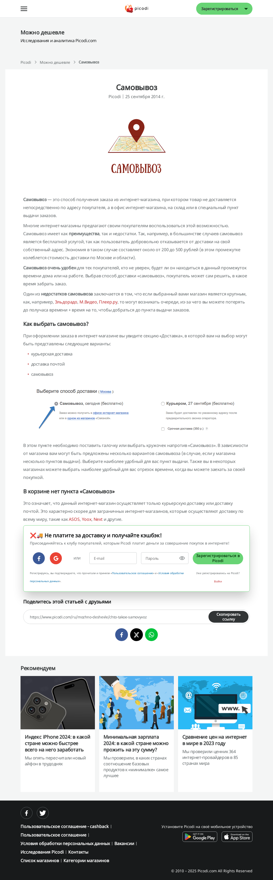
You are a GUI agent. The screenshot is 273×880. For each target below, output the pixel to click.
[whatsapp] (151, 634)
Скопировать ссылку (228, 617)
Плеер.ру (108, 302)
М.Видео (88, 302)
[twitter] (136, 634)
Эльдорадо (66, 302)
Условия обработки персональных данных (65, 843)
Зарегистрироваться (219, 8)
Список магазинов (40, 860)
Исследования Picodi (42, 852)
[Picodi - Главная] (136, 9)
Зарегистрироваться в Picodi (218, 558)
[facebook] (39, 558)
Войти (218, 581)
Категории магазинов (86, 860)
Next (98, 519)
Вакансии (124, 843)
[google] (56, 558)
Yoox (86, 519)
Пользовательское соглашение (132, 573)
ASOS (74, 519)
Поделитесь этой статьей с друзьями (67, 601)
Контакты (78, 852)
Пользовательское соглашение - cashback (65, 826)
